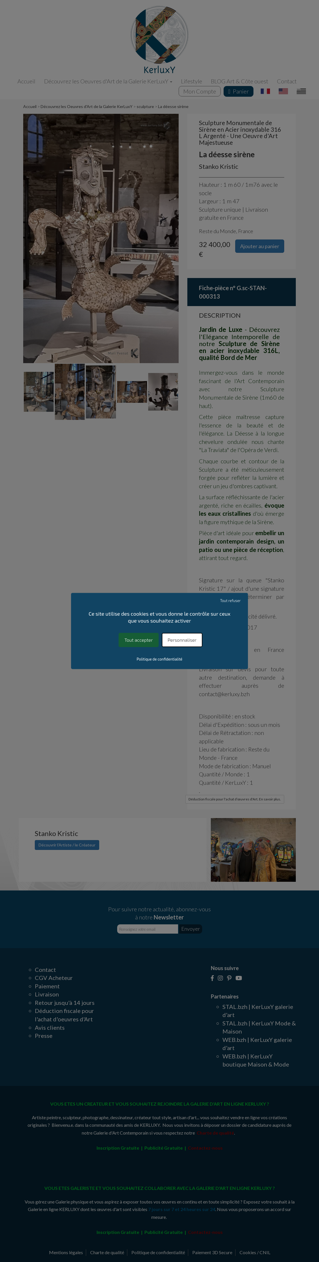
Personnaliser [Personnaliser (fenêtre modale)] (182, 640)
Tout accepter (138, 640)
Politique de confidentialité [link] (159, 659)
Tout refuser (230, 600)
